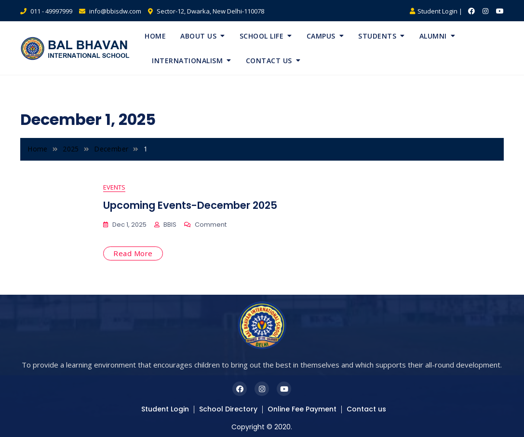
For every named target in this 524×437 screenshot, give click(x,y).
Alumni (433, 36)
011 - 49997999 (46, 11)
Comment (211, 225)
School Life (262, 36)
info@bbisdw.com (110, 11)
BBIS (169, 224)
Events (114, 187)
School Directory (228, 409)
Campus (321, 36)
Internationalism (187, 60)
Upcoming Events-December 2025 (190, 205)
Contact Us (269, 60)
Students (377, 36)
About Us (198, 36)
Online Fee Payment (302, 409)
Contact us (366, 409)
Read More (133, 253)
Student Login (165, 409)
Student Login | (436, 11)
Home (155, 36)
